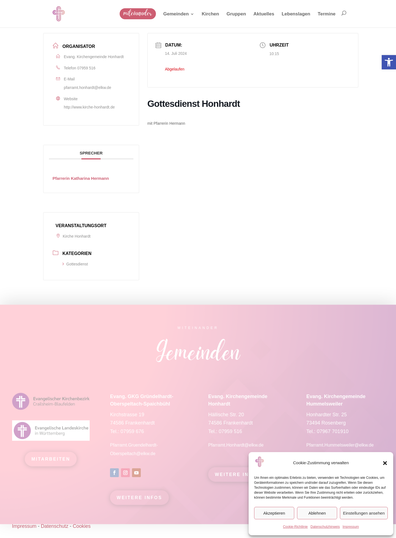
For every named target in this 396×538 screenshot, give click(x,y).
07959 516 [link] (86, 68)
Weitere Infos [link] (139, 500)
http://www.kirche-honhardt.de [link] (89, 107)
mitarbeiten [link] (50, 462)
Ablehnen (317, 513)
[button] (385, 463)
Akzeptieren (274, 513)
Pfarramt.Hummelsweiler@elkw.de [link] (340, 448)
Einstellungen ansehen (364, 513)
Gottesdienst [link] (75, 264)
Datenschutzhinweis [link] (325, 527)
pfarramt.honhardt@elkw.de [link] (87, 87)
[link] (389, 62)
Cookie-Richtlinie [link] (295, 527)
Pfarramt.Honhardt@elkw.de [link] (236, 448)
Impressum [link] (351, 527)
